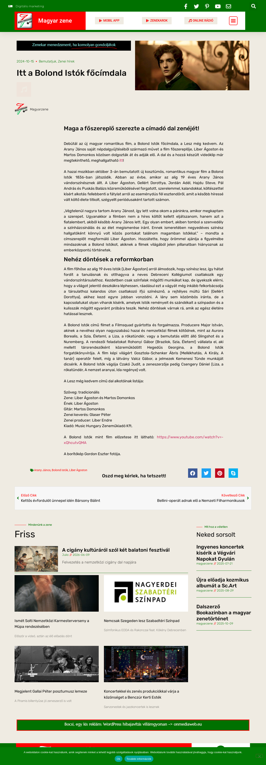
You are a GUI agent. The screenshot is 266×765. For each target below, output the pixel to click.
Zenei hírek (66, 61)
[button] (253, 6)
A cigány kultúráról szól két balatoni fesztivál (116, 550)
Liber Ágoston (78, 470)
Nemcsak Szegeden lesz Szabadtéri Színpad (142, 620)
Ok (118, 758)
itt (121, 160)
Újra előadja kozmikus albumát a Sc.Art (222, 583)
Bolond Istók (60, 470)
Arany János (42, 470)
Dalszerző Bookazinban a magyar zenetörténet (223, 613)
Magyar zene (55, 20)
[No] (259, 756)
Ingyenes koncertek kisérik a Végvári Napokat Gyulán (220, 553)
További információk (139, 758)
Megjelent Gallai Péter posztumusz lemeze (51, 691)
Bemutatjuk (47, 61)
